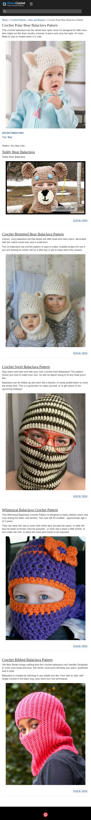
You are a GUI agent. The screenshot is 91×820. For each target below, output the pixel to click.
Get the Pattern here (13, 132)
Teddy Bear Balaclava (18, 152)
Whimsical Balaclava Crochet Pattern (30, 510)
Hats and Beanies (36, 20)
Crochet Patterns (18, 20)
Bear (10, 137)
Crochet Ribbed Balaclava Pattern (27, 660)
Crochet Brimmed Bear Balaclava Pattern (33, 234)
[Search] (42, 11)
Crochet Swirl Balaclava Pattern (26, 367)
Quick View (80, 220)
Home (5, 20)
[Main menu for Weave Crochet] (31, 4)
